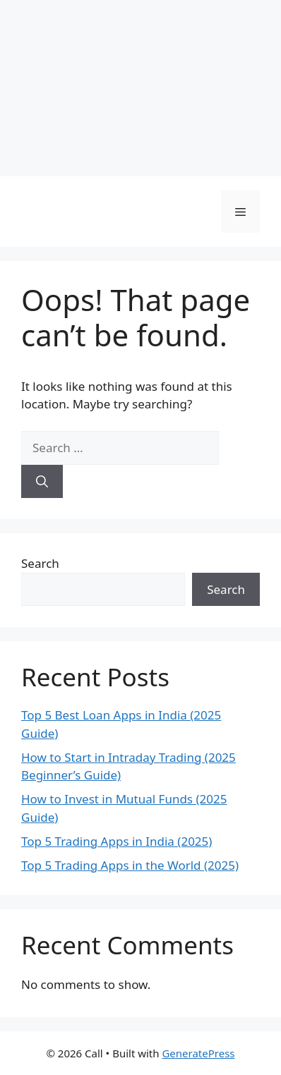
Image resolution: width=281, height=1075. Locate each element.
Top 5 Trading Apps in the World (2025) (130, 865)
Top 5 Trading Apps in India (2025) (116, 841)
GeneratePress (198, 1053)
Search (40, 563)
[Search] (42, 482)
